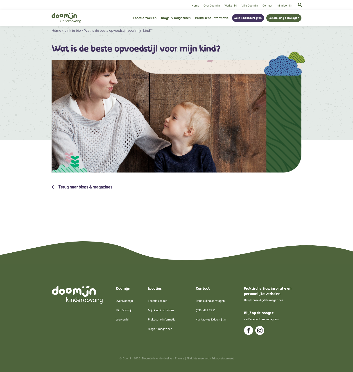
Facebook (254, 319)
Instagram (271, 319)
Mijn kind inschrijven (248, 18)
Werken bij (230, 5)
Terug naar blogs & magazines (82, 187)
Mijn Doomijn (124, 310)
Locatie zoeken (144, 18)
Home (195, 5)
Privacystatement (222, 358)
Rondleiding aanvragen (284, 18)
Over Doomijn (212, 5)
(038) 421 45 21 (206, 310)
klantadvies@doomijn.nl (211, 319)
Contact (267, 5)
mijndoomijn (284, 5)
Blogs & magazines (176, 18)
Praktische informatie (212, 18)
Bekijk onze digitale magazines (263, 300)
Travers (179, 358)
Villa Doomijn (250, 5)
